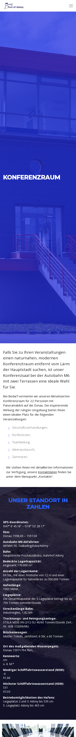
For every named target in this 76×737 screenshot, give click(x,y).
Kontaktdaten (47, 472)
